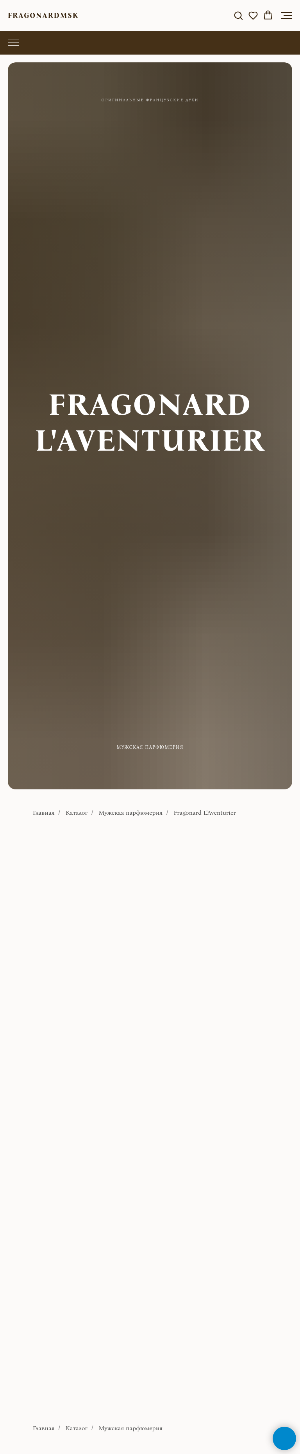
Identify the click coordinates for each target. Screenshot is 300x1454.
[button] (238, 15)
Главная (44, 812)
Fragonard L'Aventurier (205, 812)
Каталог (77, 812)
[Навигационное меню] (286, 15)
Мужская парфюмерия (130, 812)
